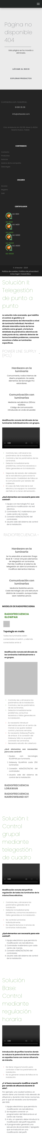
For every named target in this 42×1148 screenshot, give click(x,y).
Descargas (5, 166)
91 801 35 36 (20, 107)
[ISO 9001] (9, 222)
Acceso (4, 186)
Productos (5, 155)
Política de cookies (10, 271)
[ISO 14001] (9, 232)
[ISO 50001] (10, 243)
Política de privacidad (28, 271)
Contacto (5, 152)
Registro (4, 189)
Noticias (4, 159)
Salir (3, 193)
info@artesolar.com (21, 114)
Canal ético (26, 274)
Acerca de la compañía (11, 163)
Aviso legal (14, 274)
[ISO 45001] (10, 254)
